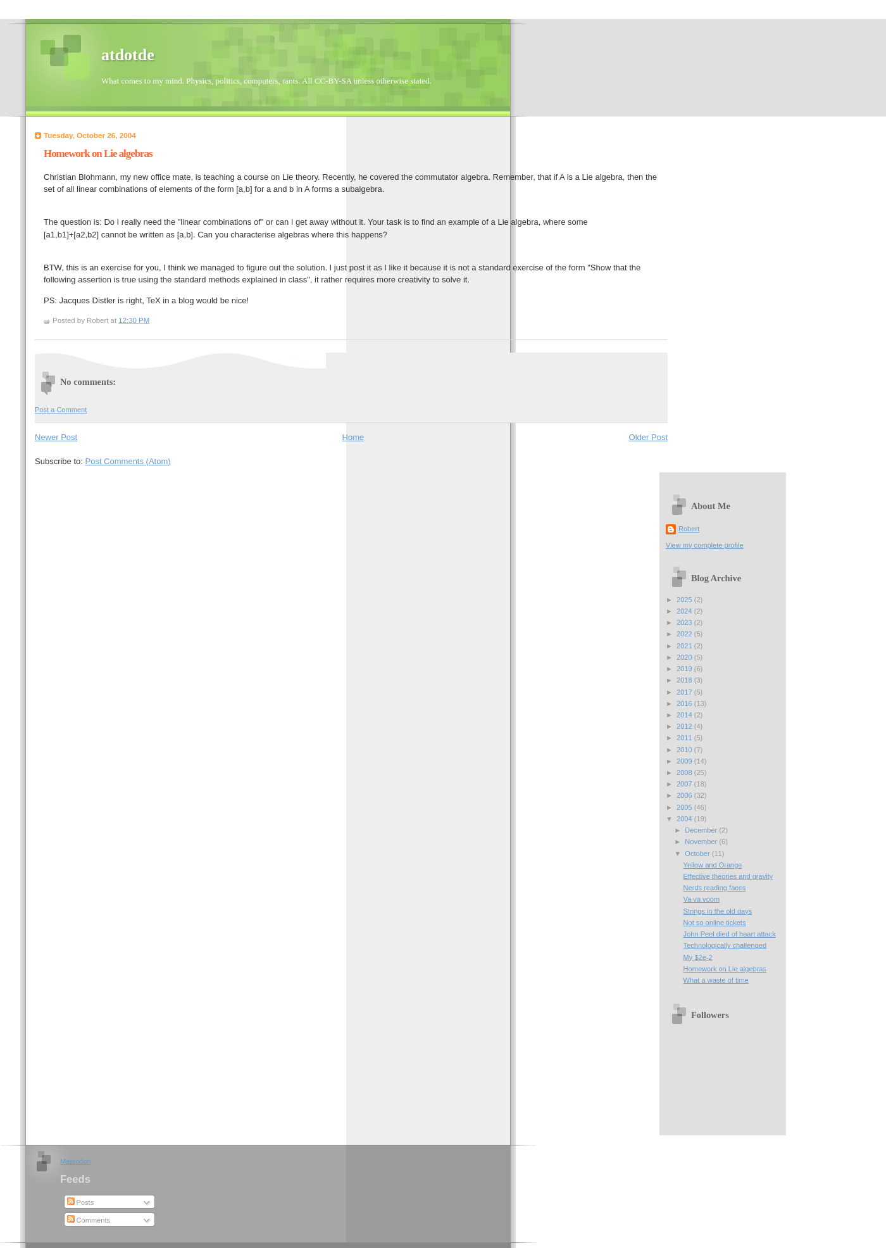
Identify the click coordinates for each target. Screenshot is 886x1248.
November (702, 841)
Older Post (648, 437)
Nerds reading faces (714, 888)
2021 (685, 646)
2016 (685, 703)
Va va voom (701, 899)
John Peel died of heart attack (729, 934)
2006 (685, 795)
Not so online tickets (714, 922)
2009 (685, 761)
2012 (685, 726)
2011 (685, 737)
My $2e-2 (698, 957)
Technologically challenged (724, 945)
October (698, 853)
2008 (685, 772)
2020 (685, 657)
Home (353, 437)
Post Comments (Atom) (128, 461)
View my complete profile (705, 545)
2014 (685, 715)
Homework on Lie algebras (98, 154)
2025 (685, 599)
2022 (685, 634)
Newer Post (56, 437)
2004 (685, 819)
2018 (685, 680)
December (702, 830)
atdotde (127, 55)
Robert (688, 529)
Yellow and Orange (712, 865)
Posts (80, 1202)
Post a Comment (61, 409)
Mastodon (75, 1161)
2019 (685, 668)
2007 (685, 784)
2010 (685, 749)
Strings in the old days (717, 911)
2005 (685, 807)
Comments (88, 1220)
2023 (685, 622)
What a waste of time (716, 980)
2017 (685, 692)
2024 (685, 611)
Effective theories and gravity (728, 876)
